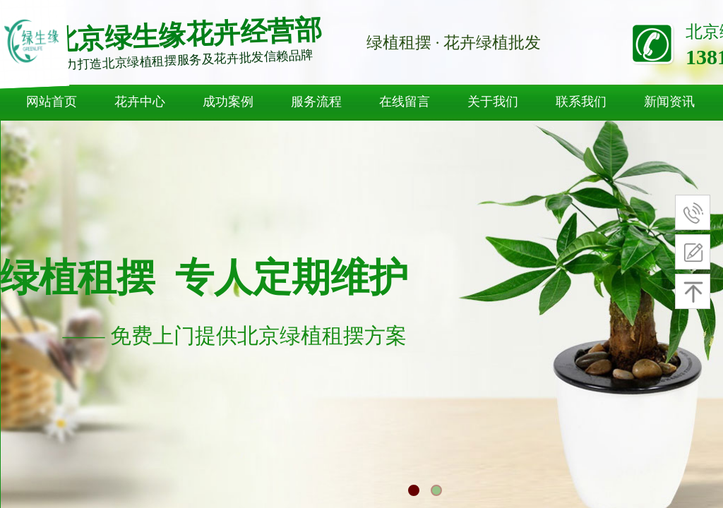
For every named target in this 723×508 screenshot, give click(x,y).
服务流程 (316, 102)
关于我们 (492, 102)
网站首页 (51, 102)
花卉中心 (139, 102)
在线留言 (404, 102)
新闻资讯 (669, 102)
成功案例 (228, 102)
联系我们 (581, 102)
